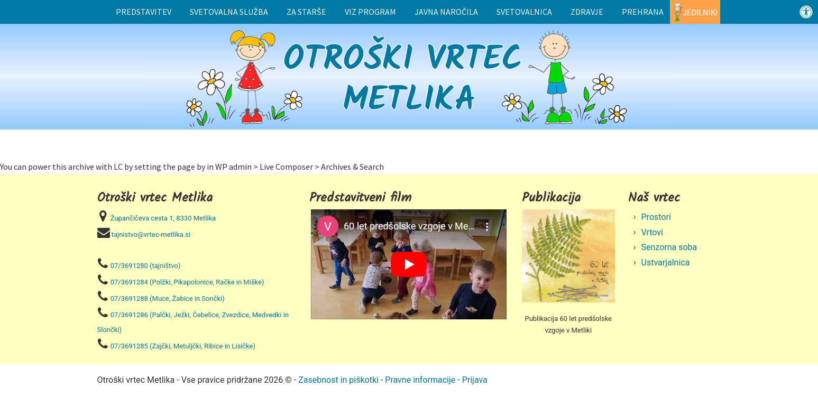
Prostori (656, 217)
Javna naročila (446, 11)
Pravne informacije (420, 380)
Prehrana (643, 11)
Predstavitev (143, 11)
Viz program (370, 11)
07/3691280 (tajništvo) (146, 266)
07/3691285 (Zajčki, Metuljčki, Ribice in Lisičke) (183, 346)
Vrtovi (652, 232)
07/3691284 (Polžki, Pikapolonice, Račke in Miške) (187, 282)
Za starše (306, 11)
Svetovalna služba (229, 11)
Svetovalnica (524, 11)
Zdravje (587, 11)
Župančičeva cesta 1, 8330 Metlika (163, 218)
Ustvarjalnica (665, 262)
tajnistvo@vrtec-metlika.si (151, 234)
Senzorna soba (669, 247)
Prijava (475, 380)
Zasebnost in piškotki (338, 380)
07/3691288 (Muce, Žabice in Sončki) (168, 298)
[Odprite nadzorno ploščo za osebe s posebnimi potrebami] (806, 12)
